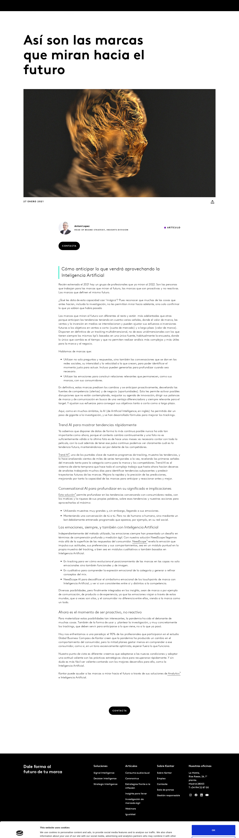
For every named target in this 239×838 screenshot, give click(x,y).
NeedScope (139, 552)
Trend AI (63, 465)
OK (213, 814)
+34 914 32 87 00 (200, 787)
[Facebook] (196, 795)
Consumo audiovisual (137, 773)
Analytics (173, 684)
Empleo (179, 6)
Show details (47, 832)
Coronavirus (132, 778)
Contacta (192, 6)
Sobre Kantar (164, 6)
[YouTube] (207, 795)
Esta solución (67, 505)
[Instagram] (190, 795)
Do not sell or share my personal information (213, 825)
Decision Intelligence (105, 778)
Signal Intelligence (104, 773)
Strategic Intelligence (106, 784)
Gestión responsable (168, 795)
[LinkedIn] (201, 795)
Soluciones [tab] (49, 6)
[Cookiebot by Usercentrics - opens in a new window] (19, 832)
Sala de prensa (165, 790)
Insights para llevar (136, 794)
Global (205, 6)
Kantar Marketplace (91, 6)
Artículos (69, 6)
